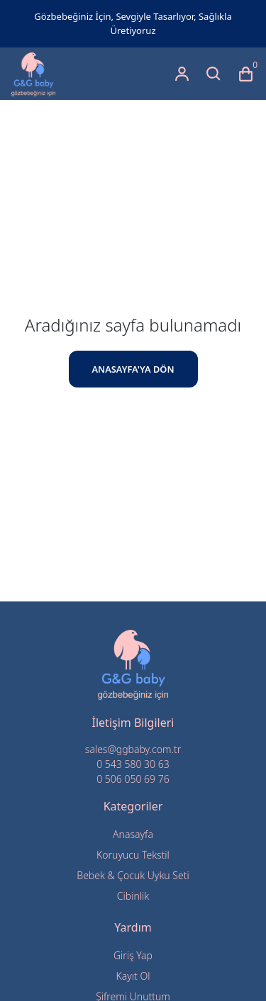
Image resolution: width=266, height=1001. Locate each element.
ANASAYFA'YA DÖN (133, 369)
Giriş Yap (133, 955)
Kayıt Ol (133, 976)
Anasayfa (133, 834)
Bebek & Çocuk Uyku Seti (133, 875)
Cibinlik (133, 896)
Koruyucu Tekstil (133, 854)
